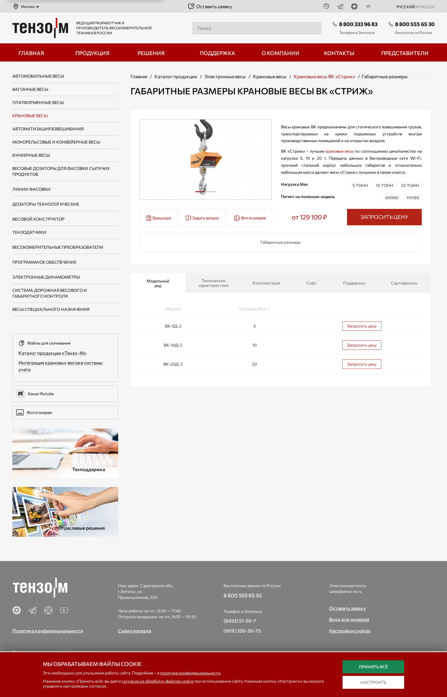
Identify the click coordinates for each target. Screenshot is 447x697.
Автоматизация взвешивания (48, 128)
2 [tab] (211, 194)
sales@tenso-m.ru (345, 591)
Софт (311, 282)
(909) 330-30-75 (242, 630)
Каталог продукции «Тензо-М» (52, 353)
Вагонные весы (30, 89)
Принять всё (373, 666)
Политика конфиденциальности (47, 630)
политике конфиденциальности (190, 672)
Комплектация (266, 282)
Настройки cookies (349, 630)
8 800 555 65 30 (415, 24)
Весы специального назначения (50, 309)
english (426, 6)
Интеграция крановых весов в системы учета (60, 366)
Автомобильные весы (38, 76)
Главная (139, 76)
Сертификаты (404, 282)
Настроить (373, 682)
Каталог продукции (176, 76)
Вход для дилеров (349, 619)
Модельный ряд (158, 283)
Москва (23, 6)
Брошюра (158, 218)
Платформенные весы (38, 102)
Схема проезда (134, 630)
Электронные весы (225, 76)
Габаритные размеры (280, 242)
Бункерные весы (31, 155)
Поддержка (354, 282)
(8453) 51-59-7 (239, 620)
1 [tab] (200, 191)
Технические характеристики (213, 283)
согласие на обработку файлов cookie (157, 681)
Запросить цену (362, 325)
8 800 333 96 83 (358, 24)
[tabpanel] (206, 159)
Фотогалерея (34, 412)
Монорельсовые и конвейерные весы (56, 141)
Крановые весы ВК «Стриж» (324, 76)
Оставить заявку (210, 6)
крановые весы (339, 151)
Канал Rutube (35, 393)
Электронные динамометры (46, 277)
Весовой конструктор (38, 219)
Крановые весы (30, 115)
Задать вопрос (202, 218)
